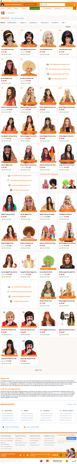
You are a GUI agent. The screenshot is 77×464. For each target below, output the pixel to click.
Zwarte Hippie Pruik (6, 165)
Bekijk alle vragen (72, 404)
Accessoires (58, 8)
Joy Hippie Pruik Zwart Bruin (9, 136)
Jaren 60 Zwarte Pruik (65, 49)
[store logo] (11, 4)
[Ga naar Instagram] (20, 455)
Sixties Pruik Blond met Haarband (49, 243)
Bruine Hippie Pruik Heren (66, 136)
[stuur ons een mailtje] (31, 427)
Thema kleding (47, 8)
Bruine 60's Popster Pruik (27, 330)
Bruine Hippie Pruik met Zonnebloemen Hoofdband (54, 107)
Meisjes (16, 8)
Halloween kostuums (35, 438)
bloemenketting (57, 393)
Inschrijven (71, 438)
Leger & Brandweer (20, 445)
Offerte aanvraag (48, 440)
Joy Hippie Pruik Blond (65, 214)
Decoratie (67, 8)
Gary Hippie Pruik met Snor (28, 49)
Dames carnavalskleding (7, 438)
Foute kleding (18, 438)
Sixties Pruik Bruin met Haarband (49, 165)
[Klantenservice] (72, 1)
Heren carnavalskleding (7, 440)
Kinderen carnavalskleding (5, 443)
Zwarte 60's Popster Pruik (27, 358)
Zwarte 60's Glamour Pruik (8, 358)
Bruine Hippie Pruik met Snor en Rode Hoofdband (54, 330)
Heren (9, 8)
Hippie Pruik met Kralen (8, 214)
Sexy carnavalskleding (6, 446)
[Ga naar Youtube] (27, 455)
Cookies (19, 461)
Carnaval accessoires (6, 448)
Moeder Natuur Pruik (46, 301)
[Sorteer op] (70, 26)
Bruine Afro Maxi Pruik (26, 243)
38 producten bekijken (17, 18)
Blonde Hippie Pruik (26, 214)
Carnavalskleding (34, 8)
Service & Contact (49, 445)
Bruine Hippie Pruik (6, 78)
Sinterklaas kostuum (35, 445)
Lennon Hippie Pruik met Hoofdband (11, 272)
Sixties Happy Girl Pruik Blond (67, 243)
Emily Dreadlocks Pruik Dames (9, 107)
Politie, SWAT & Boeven (21, 443)
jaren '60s (6, 382)
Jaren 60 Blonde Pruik (46, 49)
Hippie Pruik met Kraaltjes (47, 214)
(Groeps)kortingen (49, 438)
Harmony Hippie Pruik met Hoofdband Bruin (32, 136)
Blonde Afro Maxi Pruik (26, 78)
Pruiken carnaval (49, 190)
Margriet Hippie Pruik (7, 243)
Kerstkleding (33, 443)
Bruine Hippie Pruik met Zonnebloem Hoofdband (54, 136)
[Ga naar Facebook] (24, 455)
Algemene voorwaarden (6, 461)
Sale (75, 8)
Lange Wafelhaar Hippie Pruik (28, 272)
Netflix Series (18, 440)
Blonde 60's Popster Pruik (8, 330)
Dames (2, 8)
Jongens (24, 8)
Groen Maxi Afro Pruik (46, 272)
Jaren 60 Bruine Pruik (7, 49)
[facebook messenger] (11, 427)
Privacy (14, 461)
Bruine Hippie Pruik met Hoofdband (30, 165)
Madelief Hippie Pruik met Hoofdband (31, 107)
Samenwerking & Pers (49, 443)
